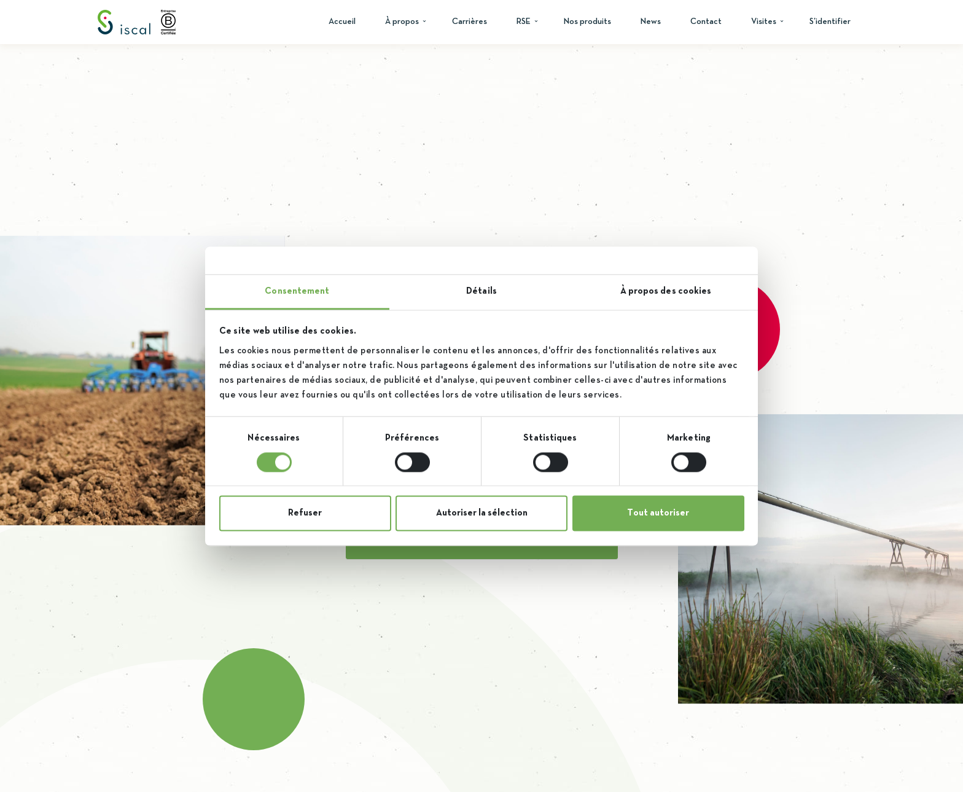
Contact (706, 22)
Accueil (342, 22)
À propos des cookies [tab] (666, 291)
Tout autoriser (658, 513)
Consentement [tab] (297, 291)
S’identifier (830, 22)
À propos (402, 22)
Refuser (305, 513)
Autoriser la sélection (482, 513)
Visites (763, 22)
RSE (524, 22)
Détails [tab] (481, 291)
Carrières (469, 22)
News (651, 22)
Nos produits (587, 22)
